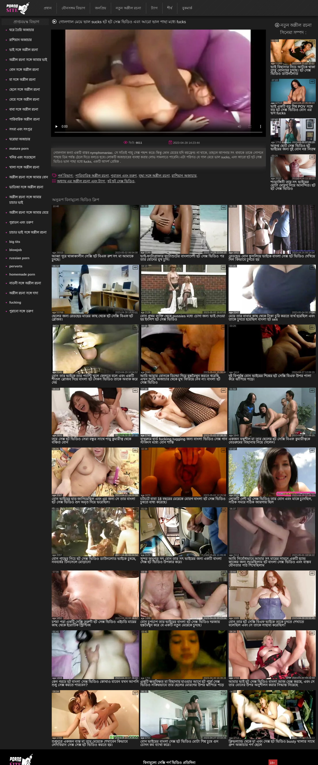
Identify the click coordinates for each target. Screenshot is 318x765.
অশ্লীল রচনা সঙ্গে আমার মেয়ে (28, 212)
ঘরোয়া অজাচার (19, 139)
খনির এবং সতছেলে (22, 157)
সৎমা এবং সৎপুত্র (20, 129)
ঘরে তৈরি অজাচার (21, 30)
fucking (15, 302)
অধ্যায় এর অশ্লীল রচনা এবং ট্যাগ (81, 181)
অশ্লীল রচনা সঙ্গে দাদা (23, 293)
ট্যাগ (154, 8)
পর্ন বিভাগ (66, 176)
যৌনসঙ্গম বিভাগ (73, 8)
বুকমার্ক (187, 8)
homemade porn (22, 274)
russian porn (19, 258)
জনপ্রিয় (100, 8)
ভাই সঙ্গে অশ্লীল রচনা (23, 50)
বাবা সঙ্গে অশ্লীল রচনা (23, 109)
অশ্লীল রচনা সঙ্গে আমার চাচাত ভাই (25, 199)
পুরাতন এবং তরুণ (21, 222)
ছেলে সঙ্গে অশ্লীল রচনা (24, 89)
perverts (15, 266)
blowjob (15, 250)
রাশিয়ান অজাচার (20, 40)
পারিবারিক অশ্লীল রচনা (24, 119)
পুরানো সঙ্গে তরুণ (21, 311)
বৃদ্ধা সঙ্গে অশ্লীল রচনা (154, 176)
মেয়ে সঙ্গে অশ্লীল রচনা (24, 99)
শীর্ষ (169, 8)
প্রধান (48, 8)
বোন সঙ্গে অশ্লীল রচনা (24, 70)
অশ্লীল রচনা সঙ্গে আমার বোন (28, 177)
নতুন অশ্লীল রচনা (128, 8)
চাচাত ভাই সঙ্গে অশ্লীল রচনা (27, 232)
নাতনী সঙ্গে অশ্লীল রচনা (25, 283)
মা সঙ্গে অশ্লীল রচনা (22, 79)
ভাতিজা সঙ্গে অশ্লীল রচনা (26, 187)
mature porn (19, 148)
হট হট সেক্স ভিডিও (121, 181)
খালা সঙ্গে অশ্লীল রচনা (24, 167)
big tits (14, 242)
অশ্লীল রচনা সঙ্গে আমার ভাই (28, 60)
